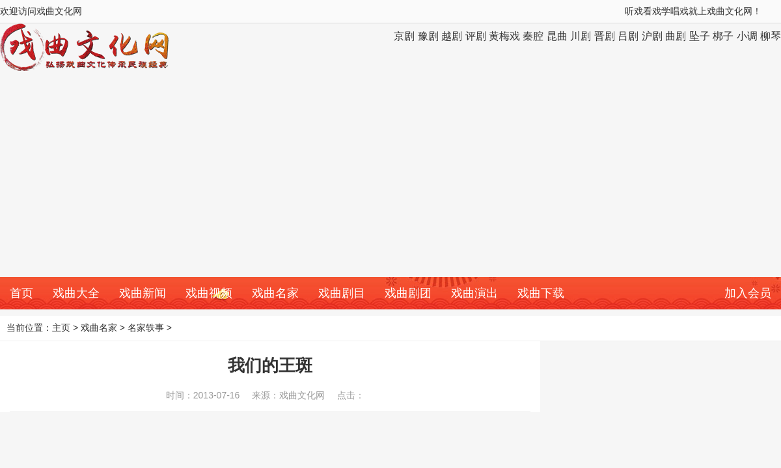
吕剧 (628, 36)
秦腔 (533, 36)
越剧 (451, 36)
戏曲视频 (208, 293)
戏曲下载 (540, 293)
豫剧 (428, 36)
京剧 (404, 36)
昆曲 (557, 36)
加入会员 (747, 293)
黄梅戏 (504, 36)
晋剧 (604, 36)
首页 (21, 293)
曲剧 (675, 36)
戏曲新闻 (142, 293)
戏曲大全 (76, 293)
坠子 (699, 36)
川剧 (580, 36)
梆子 (723, 36)
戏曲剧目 (341, 293)
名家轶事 (146, 327)
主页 (61, 327)
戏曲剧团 (408, 293)
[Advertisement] (390, 179)
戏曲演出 (474, 293)
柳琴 (770, 36)
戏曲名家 (275, 293)
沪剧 (652, 36)
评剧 (475, 36)
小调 (747, 36)
